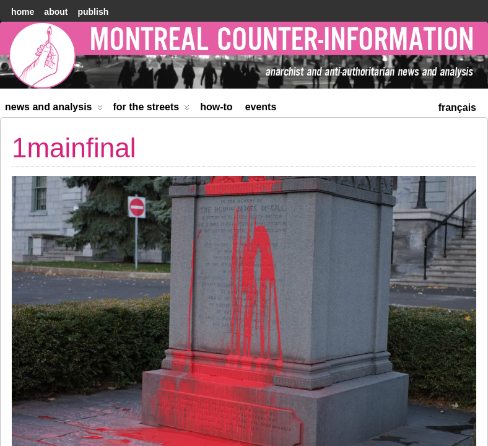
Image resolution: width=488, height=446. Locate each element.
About (56, 12)
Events (261, 107)
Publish (92, 12)
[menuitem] (457, 106)
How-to (216, 107)
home (22, 12)
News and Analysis (54, 109)
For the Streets (151, 109)
